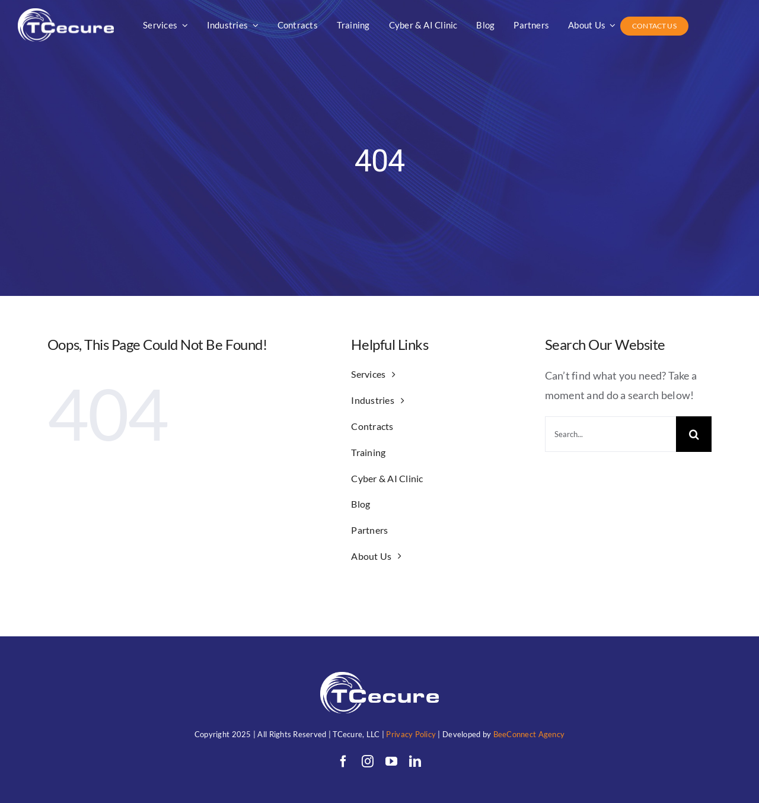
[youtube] (391, 761)
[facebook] (343, 761)
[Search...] (610, 434)
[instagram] (368, 761)
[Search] (694, 434)
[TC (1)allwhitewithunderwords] (66, 13)
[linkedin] (415, 761)
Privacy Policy (411, 734)
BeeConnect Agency (529, 734)
